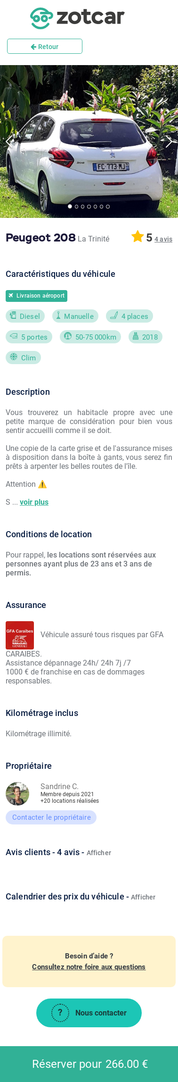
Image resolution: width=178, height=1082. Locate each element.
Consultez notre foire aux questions (89, 967)
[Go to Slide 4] (88, 206)
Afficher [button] (99, 853)
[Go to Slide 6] (101, 206)
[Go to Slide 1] (70, 207)
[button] (163, 239)
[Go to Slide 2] (76, 206)
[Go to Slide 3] (82, 206)
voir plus (34, 502)
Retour (44, 46)
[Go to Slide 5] (95, 206)
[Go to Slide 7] (107, 206)
